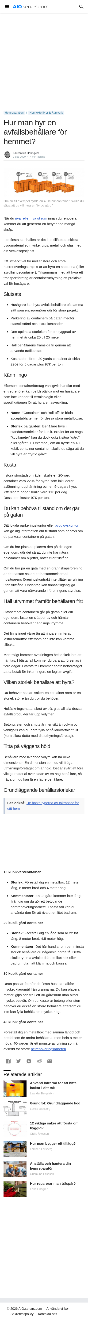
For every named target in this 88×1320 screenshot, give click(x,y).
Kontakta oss (47, 1314)
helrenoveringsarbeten (48, 1049)
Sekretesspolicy (22, 1314)
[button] (8, 1061)
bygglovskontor (66, 525)
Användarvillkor (57, 1308)
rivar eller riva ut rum (31, 218)
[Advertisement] (44, 61)
